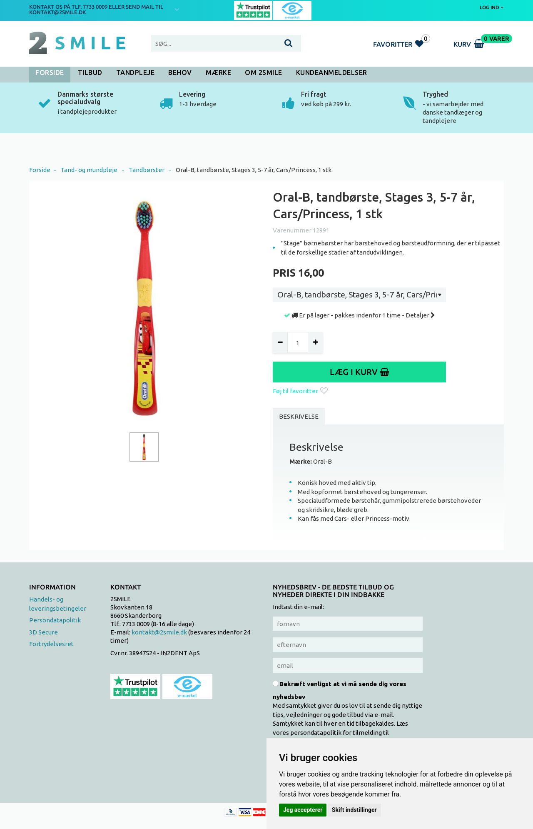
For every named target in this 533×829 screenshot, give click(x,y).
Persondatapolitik (55, 620)
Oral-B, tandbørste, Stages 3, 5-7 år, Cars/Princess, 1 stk (253, 169)
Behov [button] (180, 72)
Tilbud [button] (90, 72)
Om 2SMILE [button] (263, 72)
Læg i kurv (359, 372)
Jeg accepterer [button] (302, 810)
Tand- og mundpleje (88, 169)
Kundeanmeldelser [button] (331, 72)
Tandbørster (146, 169)
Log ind (492, 7)
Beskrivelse (299, 416)
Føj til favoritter (300, 391)
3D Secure (43, 632)
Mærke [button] (219, 72)
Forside (49, 72)
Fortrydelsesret (51, 643)
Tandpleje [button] (135, 72)
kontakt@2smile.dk (159, 632)
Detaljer (420, 315)
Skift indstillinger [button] (354, 810)
